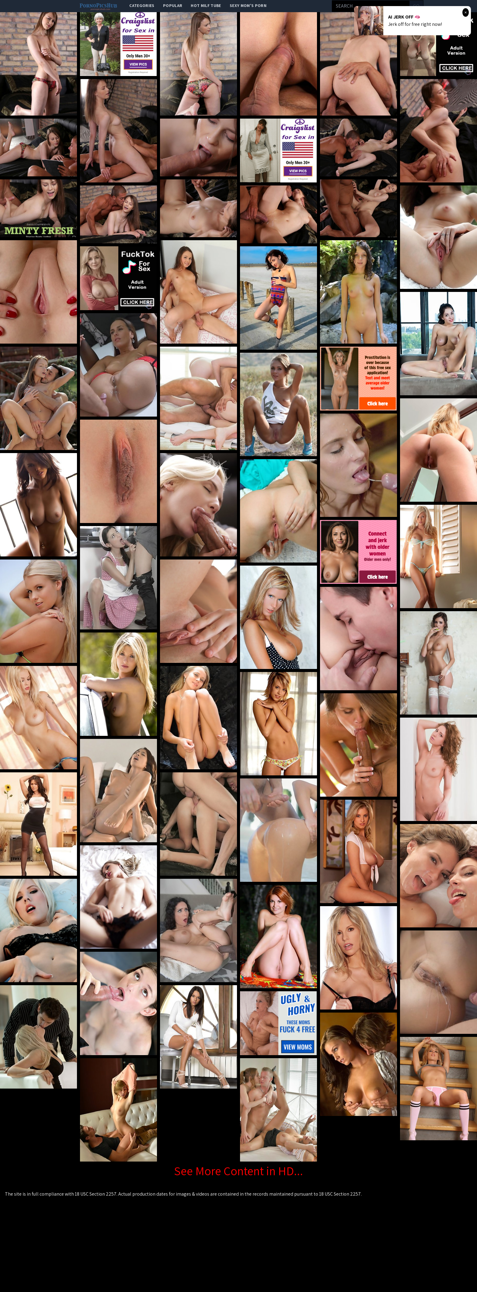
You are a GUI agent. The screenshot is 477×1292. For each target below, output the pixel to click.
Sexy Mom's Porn (248, 5)
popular (172, 5)
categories (142, 5)
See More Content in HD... (238, 1171)
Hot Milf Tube (206, 5)
